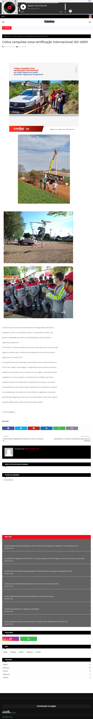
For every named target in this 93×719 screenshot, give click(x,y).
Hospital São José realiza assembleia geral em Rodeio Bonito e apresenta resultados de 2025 (38, 571)
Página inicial (8, 36)
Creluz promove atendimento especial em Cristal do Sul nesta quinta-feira (31, 584)
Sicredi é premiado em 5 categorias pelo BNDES (21, 609)
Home (3, 16)
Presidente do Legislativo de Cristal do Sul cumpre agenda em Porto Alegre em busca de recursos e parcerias (44, 559)
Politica (21, 652)
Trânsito (38, 652)
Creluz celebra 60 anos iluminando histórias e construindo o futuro (29, 596)
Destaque (13, 652)
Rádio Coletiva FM (9, 46)
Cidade (5, 652)
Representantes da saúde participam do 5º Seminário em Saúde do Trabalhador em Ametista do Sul (41, 546)
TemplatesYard (7, 717)
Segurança (29, 652)
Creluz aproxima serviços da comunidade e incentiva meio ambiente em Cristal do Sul (35, 622)
